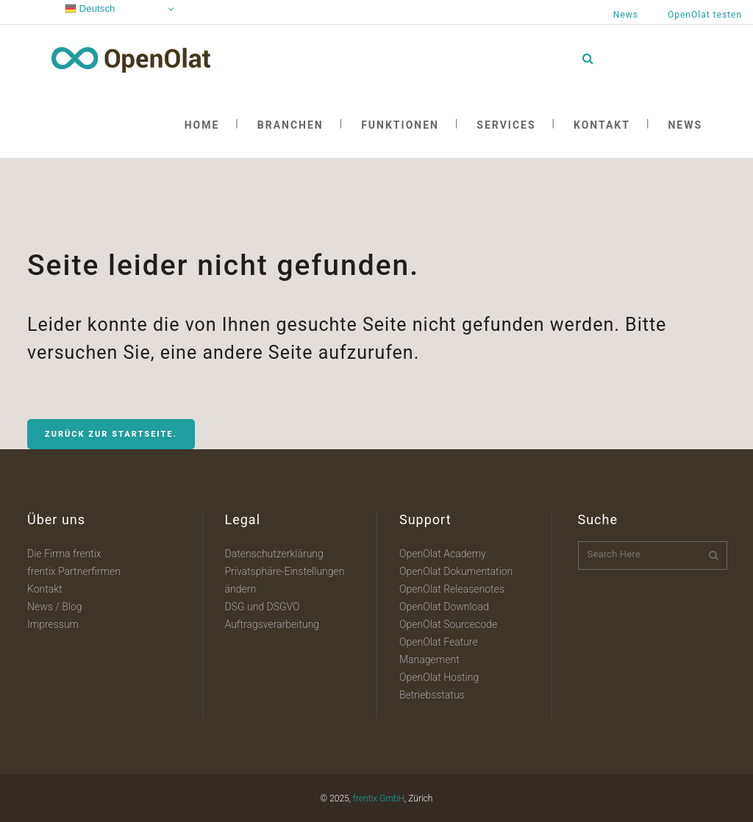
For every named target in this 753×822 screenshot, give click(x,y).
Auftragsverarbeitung (272, 624)
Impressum (53, 624)
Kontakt (45, 589)
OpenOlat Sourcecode (448, 624)
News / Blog (54, 606)
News (625, 15)
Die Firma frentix (64, 554)
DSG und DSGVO (262, 606)
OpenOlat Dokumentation (456, 571)
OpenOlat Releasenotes (451, 589)
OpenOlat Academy (442, 554)
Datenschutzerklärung (274, 554)
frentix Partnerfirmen (74, 571)
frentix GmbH (378, 798)
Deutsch (90, 9)
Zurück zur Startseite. (111, 434)
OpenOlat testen (705, 15)
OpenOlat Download (444, 606)
